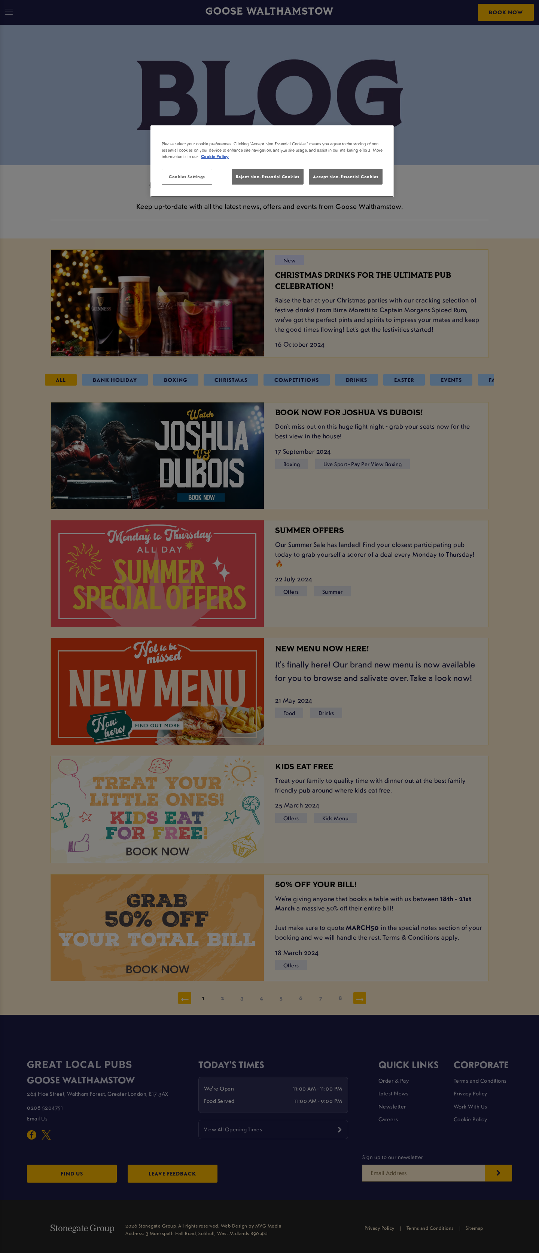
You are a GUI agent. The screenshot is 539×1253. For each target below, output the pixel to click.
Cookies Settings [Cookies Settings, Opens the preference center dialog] (187, 176)
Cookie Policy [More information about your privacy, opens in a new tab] (215, 156)
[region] (272, 161)
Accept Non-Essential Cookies (345, 176)
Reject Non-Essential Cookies (267, 176)
